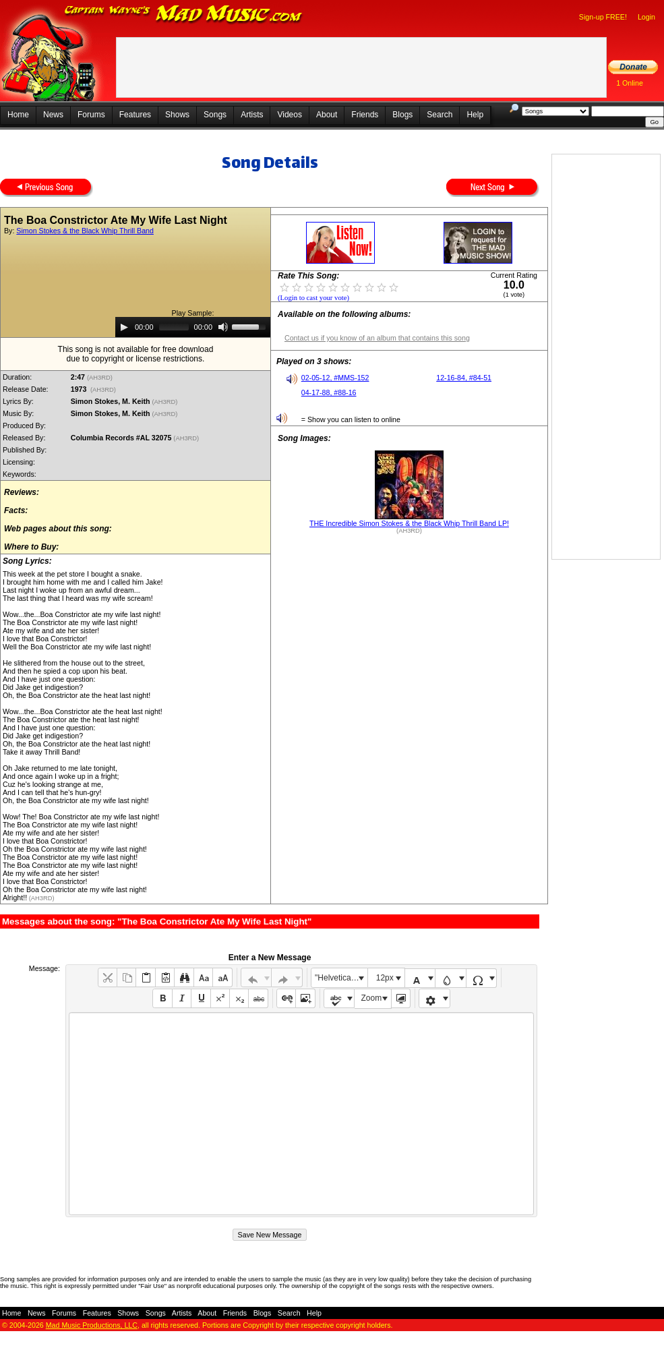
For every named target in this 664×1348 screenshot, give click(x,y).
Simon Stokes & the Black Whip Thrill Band (85, 231)
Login (646, 17)
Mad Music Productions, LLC (92, 1325)
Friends (364, 114)
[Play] (124, 327)
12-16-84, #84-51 (463, 378)
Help (474, 114)
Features (135, 114)
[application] (192, 327)
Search (439, 114)
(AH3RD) (100, 377)
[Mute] (223, 327)
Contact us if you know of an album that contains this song (377, 338)
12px (385, 978)
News (53, 114)
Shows (177, 114)
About (326, 114)
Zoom (371, 998)
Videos (289, 114)
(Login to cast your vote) (313, 297)
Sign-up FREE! (603, 17)
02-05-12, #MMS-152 (335, 378)
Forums (91, 114)
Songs (215, 114)
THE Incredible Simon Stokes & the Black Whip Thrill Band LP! (409, 523)
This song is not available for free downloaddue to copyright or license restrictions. (136, 354)
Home (18, 114)
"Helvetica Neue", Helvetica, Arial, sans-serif (341, 978)
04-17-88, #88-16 (329, 392)
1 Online (629, 83)
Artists (252, 114)
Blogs (402, 114)
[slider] (174, 327)
